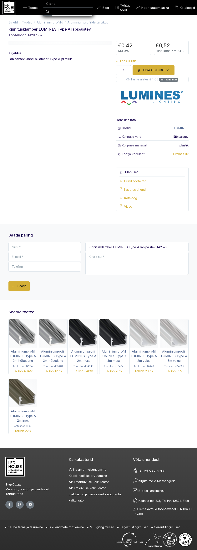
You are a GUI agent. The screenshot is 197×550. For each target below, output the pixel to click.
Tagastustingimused (134, 527)
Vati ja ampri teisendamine (87, 469)
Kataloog (130, 198)
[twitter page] (20, 505)
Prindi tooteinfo (135, 181)
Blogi (103, 7)
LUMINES (181, 128)
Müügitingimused (102, 527)
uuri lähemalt (168, 79)
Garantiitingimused (167, 527)
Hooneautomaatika (152, 7)
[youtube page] (30, 505)
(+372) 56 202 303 (149, 471)
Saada (19, 286)
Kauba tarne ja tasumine (25, 527)
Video (128, 206)
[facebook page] (9, 505)
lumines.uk (181, 154)
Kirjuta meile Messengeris (154, 481)
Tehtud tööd (122, 7)
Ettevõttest (13, 484)
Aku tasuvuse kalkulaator (87, 488)
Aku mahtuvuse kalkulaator (89, 482)
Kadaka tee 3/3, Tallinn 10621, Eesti (161, 501)
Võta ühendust (146, 459)
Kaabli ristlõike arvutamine (88, 476)
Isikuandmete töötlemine (66, 527)
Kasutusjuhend (135, 189)
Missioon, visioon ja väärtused (27, 489)
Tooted (30, 7)
